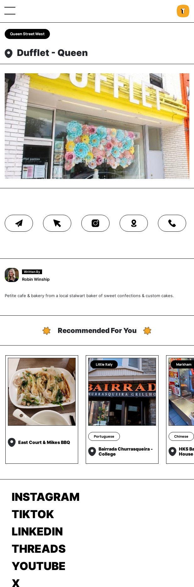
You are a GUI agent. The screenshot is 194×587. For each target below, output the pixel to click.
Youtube (39, 566)
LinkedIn (37, 531)
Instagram (46, 496)
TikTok (33, 514)
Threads (39, 548)
